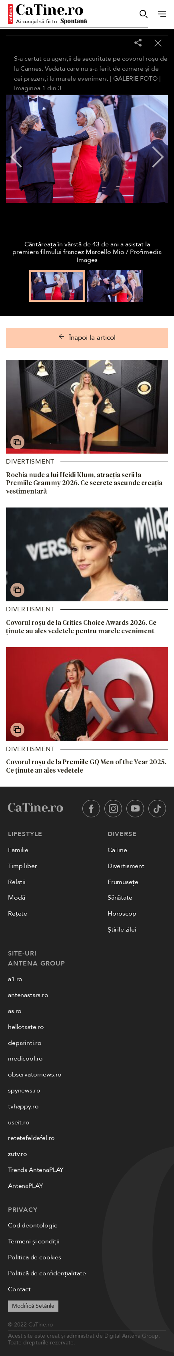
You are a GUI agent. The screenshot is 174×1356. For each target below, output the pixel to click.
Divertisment (30, 461)
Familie (18, 850)
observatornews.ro (35, 1074)
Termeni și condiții (34, 1241)
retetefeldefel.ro (31, 1138)
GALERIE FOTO (135, 78)
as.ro (15, 1011)
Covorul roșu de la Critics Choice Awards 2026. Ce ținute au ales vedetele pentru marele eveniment (81, 627)
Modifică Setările (33, 1306)
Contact (19, 1289)
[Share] (138, 43)
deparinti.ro (25, 1043)
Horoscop (122, 913)
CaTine (117, 850)
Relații (17, 882)
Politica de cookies (34, 1257)
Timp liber (22, 866)
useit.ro (19, 1122)
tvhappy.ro (23, 1106)
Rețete (17, 913)
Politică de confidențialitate (47, 1273)
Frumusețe (123, 882)
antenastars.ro (28, 995)
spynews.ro (24, 1090)
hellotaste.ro (26, 1027)
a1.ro (15, 979)
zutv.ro (17, 1154)
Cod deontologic (32, 1225)
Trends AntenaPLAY (36, 1170)
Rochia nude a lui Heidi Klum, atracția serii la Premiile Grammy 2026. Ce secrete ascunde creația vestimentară (84, 483)
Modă (16, 897)
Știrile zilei (122, 929)
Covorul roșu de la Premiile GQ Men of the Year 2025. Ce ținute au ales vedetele (86, 766)
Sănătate (120, 897)
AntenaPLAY (25, 1186)
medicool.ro (25, 1058)
